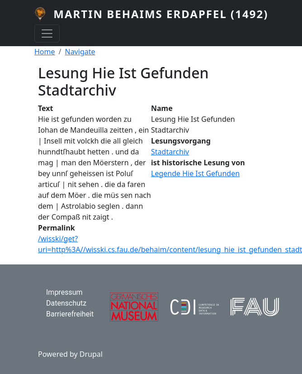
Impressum (64, 292)
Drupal (91, 354)
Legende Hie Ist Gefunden (195, 173)
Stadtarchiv (170, 152)
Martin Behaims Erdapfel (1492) (160, 13)
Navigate (80, 52)
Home (44, 52)
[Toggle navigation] (47, 33)
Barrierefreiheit (70, 314)
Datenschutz (66, 303)
